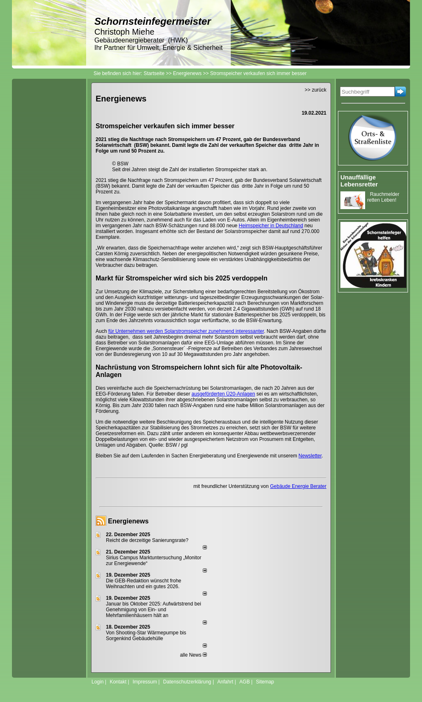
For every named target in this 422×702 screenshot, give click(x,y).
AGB (244, 682)
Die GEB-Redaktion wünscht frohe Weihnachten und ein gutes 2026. (143, 583)
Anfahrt (225, 682)
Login (97, 682)
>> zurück (315, 90)
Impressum (145, 682)
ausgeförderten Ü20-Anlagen (223, 394)
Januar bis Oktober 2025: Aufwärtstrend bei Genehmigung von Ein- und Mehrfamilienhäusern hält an (153, 609)
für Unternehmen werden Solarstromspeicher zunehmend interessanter (186, 331)
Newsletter (309, 456)
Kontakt (118, 682)
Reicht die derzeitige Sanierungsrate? (150, 540)
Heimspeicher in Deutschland (271, 226)
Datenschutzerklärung (187, 682)
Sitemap (265, 682)
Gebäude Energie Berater (298, 486)
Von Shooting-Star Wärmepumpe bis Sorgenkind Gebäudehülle (146, 635)
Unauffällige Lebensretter (359, 181)
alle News (193, 655)
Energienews (128, 521)
